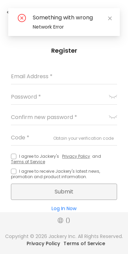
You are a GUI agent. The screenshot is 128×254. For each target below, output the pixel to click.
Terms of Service (28, 162)
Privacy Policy (76, 156)
